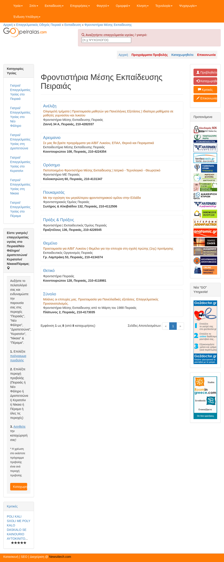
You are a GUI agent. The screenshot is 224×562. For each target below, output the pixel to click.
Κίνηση (143, 6)
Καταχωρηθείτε (20, 486)
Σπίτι (33, 6)
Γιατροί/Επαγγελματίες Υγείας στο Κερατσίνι (20, 164)
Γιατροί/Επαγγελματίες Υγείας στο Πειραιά (20, 92)
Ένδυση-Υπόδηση (26, 17)
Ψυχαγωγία (188, 6)
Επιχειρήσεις (80, 6)
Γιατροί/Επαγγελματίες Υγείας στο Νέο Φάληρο (20, 116)
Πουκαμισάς (54, 192)
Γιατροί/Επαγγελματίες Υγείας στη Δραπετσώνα (20, 141)
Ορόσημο (51, 165)
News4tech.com (60, 556)
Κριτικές (12, 506)
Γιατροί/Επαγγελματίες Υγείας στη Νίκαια (20, 186)
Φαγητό (103, 6)
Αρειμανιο (52, 137)
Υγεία (18, 6)
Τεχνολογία (164, 6)
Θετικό (49, 270)
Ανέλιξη (49, 106)
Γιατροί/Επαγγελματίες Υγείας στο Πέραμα (20, 209)
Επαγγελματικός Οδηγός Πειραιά (38, 25)
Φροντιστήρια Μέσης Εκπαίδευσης (108, 25)
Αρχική (8, 25)
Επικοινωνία (206, 98)
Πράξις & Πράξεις (58, 220)
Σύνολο (49, 294)
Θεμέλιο (50, 243)
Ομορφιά (123, 6)
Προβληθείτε (206, 72)
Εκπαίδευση (54, 6)
